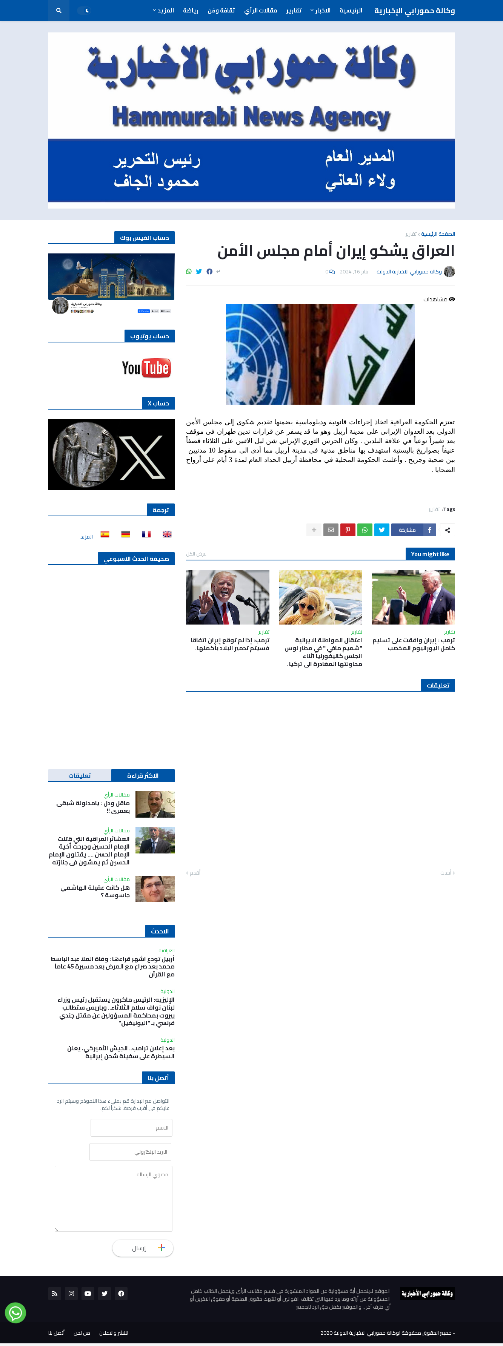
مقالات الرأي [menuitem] (260, 10)
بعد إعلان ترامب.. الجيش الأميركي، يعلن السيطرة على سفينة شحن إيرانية (121, 1052)
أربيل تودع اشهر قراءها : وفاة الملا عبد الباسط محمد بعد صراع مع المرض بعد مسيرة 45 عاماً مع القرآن (113, 966)
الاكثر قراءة (143, 775)
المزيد (86, 537)
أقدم (195, 873)
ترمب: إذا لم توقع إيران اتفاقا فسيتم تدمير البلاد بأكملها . (230, 644)
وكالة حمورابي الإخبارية (414, 10)
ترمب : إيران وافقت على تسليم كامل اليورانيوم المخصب (413, 644)
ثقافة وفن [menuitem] (221, 10)
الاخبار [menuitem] (323, 10)
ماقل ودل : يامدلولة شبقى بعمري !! (93, 807)
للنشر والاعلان (113, 1335)
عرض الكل (196, 553)
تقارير (411, 233)
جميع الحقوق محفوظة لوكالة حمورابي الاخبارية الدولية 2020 (386, 1335)
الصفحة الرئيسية (438, 233)
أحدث (445, 873)
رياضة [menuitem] (190, 10)
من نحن (82, 1335)
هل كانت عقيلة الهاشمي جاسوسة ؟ (95, 891)
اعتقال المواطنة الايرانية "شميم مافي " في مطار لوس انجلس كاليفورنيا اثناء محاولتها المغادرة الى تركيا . (323, 652)
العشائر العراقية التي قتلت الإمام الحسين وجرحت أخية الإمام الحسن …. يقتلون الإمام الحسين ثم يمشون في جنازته (89, 850)
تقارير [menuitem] (293, 10)
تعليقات (79, 775)
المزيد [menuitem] (166, 10)
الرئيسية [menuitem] (351, 10)
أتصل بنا (56, 1335)
